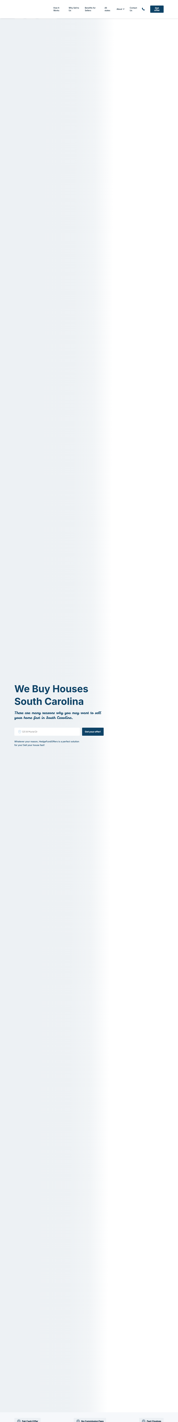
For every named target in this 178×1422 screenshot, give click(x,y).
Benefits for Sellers (90, 9)
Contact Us (133, 9)
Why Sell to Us (74, 9)
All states (107, 9)
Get (157, 9)
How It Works (56, 9)
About (119, 9)
